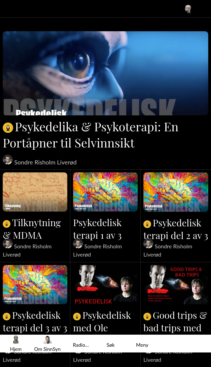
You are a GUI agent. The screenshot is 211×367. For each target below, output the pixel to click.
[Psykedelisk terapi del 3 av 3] (35, 284)
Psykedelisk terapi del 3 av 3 (35, 321)
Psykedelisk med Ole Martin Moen (102, 327)
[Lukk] (8, 8)
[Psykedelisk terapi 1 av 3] (105, 192)
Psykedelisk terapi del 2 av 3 (175, 228)
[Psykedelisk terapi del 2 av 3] (175, 192)
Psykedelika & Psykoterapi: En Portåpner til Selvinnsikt (91, 134)
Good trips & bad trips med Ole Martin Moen (175, 327)
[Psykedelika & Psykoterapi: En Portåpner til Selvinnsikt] (105, 73)
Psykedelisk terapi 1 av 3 (97, 228)
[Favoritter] (202, 8)
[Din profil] (188, 8)
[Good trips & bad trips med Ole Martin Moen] (175, 285)
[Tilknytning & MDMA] (35, 192)
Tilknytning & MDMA (32, 228)
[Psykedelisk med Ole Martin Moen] (105, 284)
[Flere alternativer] (142, 343)
